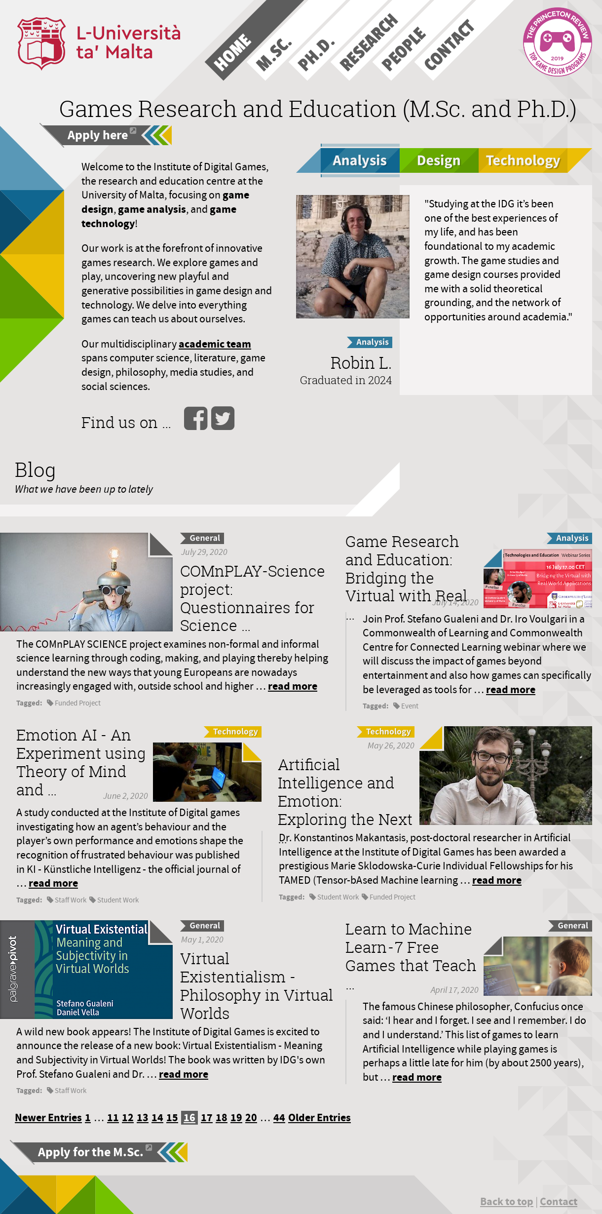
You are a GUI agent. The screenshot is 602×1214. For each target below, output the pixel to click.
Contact (558, 1201)
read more (292, 686)
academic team (215, 344)
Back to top (506, 1201)
